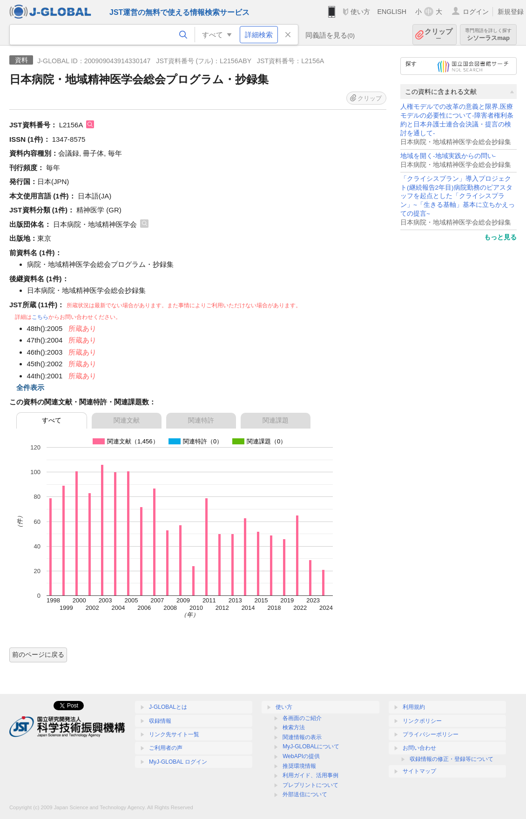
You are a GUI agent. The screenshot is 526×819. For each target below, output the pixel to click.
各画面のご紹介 (302, 718)
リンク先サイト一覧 (174, 734)
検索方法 (294, 727)
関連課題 (276, 420)
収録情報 (160, 721)
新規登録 (511, 11)
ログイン (476, 11)
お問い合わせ (419, 748)
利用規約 (414, 707)
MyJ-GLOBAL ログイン (178, 762)
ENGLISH (391, 11)
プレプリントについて (310, 785)
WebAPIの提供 (301, 756)
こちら (40, 317)
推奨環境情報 (299, 766)
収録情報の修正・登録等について (451, 759)
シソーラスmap (488, 34)
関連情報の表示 (302, 737)
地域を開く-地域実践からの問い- (448, 155)
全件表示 (30, 387)
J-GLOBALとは (168, 707)
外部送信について (305, 794)
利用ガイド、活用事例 (310, 775)
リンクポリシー (422, 721)
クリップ (438, 34)
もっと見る (500, 237)
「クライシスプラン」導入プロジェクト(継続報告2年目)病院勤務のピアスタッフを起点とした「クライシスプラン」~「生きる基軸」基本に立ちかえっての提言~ (457, 196)
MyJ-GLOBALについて (311, 746)
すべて (51, 420)
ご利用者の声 (165, 748)
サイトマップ (419, 771)
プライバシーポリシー (431, 734)
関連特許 (201, 420)
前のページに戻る (38, 654)
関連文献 (127, 420)
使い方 (360, 11)
